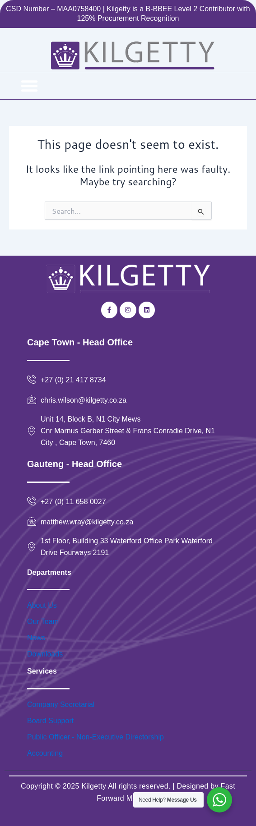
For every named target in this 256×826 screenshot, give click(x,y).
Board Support (50, 721)
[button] (29, 85)
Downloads (45, 654)
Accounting (45, 753)
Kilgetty (93, 786)
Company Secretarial (60, 704)
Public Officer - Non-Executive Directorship (95, 737)
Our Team (43, 621)
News (36, 638)
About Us (42, 605)
